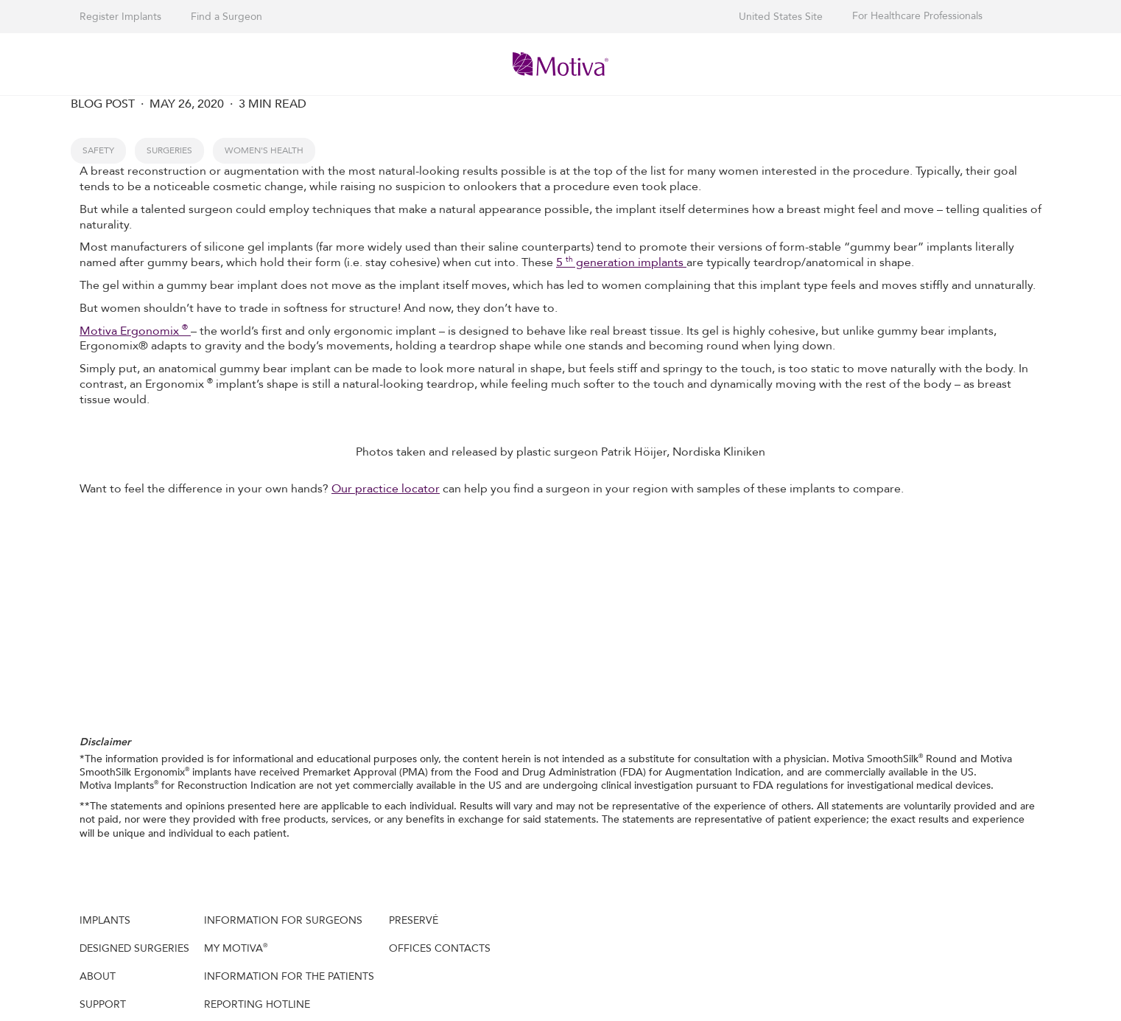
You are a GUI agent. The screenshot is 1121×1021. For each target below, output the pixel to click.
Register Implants (120, 17)
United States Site (781, 17)
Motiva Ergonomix (135, 331)
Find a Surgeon (226, 17)
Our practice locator (385, 489)
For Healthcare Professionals (917, 16)
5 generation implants (621, 262)
